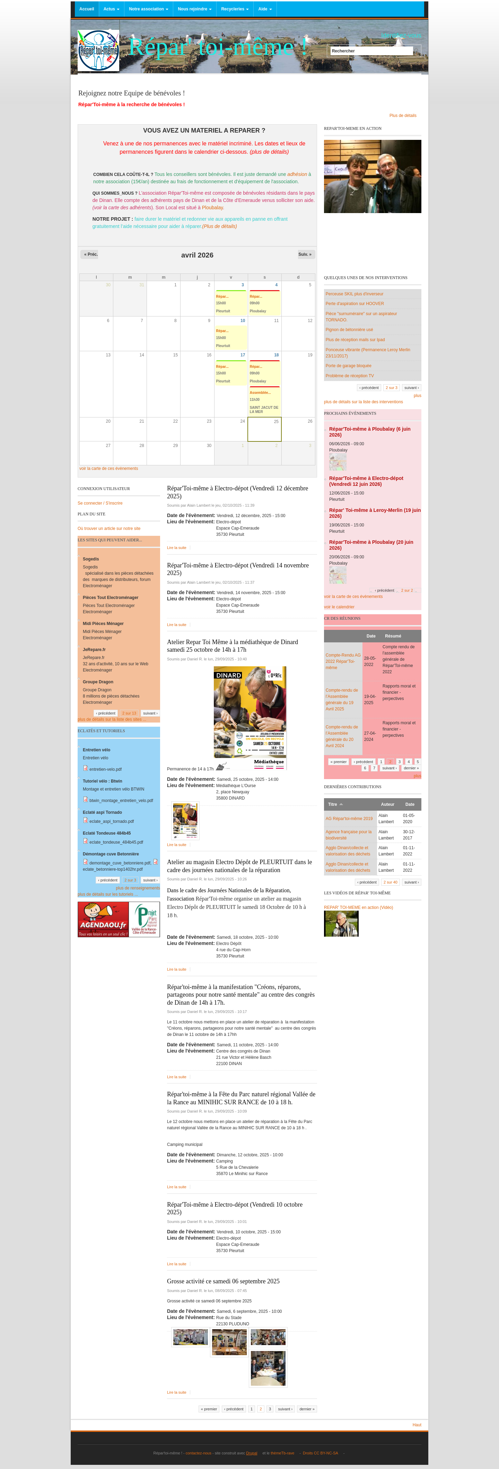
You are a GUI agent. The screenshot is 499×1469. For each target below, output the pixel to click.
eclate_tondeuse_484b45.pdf (116, 842)
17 (242, 355)
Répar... (222, 296)
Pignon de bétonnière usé (349, 329)
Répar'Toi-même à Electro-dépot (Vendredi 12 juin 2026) (366, 481)
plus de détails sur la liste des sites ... (112, 719)
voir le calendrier (339, 607)
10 (242, 320)
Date (371, 636)
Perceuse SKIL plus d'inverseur (355, 294)
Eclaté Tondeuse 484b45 (107, 833)
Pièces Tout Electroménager (111, 597)
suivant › (285, 1409)
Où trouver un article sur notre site (109, 528)
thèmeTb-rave (284, 1453)
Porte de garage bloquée (348, 365)
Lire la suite (176, 547)
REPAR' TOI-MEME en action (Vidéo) (358, 907)
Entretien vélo (96, 750)
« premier (209, 1409)
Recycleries (235, 9)
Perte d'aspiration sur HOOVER (355, 303)
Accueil (86, 9)
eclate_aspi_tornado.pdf (111, 821)
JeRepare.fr (94, 649)
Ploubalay (212, 207)
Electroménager (97, 585)
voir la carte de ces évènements (108, 468)
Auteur (388, 804)
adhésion (297, 174)
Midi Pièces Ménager (103, 623)
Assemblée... (260, 393)
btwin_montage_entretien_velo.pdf (121, 800)
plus (417, 395)
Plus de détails (405, 115)
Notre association (148, 9)
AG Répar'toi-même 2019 (349, 818)
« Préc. (91, 254)
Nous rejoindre (195, 9)
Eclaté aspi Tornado (102, 812)
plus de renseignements (138, 888)
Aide (265, 9)
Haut (417, 1424)
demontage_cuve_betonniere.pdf (119, 863)
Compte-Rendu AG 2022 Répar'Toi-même (343, 661)
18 (276, 355)
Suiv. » (305, 254)
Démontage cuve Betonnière (111, 854)
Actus (112, 9)
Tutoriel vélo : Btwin (102, 781)
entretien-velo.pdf (105, 769)
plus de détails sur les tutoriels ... (108, 894)
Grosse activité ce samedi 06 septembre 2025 (223, 1281)
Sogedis (91, 559)
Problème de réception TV (350, 375)
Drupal (253, 1453)
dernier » (307, 1409)
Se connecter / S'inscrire (100, 503)
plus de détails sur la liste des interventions (363, 401)
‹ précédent (234, 1409)
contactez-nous (198, 1453)
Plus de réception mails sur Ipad (355, 339)
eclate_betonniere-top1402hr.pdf (113, 869)
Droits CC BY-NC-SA (322, 1453)
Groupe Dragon (98, 681)
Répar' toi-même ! (218, 46)
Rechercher (343, 51)
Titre (335, 804)
